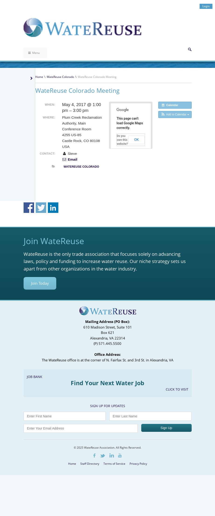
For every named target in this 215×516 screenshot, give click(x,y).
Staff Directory (89, 464)
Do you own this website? (122, 139)
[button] (175, 114)
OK (136, 140)
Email (69, 159)
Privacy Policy (138, 464)
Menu (34, 53)
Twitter (102, 455)
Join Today (40, 283)
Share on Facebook (29, 207)
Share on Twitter (41, 207)
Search (190, 49)
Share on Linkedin (53, 207)
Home (39, 77)
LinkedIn (111, 455)
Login (206, 6)
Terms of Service (114, 464)
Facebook (94, 455)
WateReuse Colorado (60, 77)
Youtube (120, 455)
